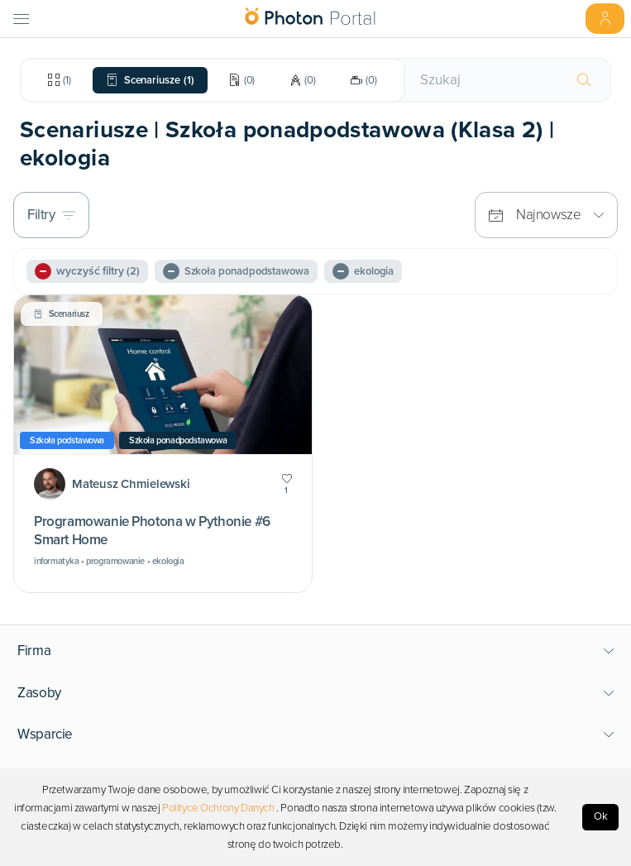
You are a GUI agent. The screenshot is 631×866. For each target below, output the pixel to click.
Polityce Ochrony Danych (218, 808)
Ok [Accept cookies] (601, 816)
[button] (316, 650)
